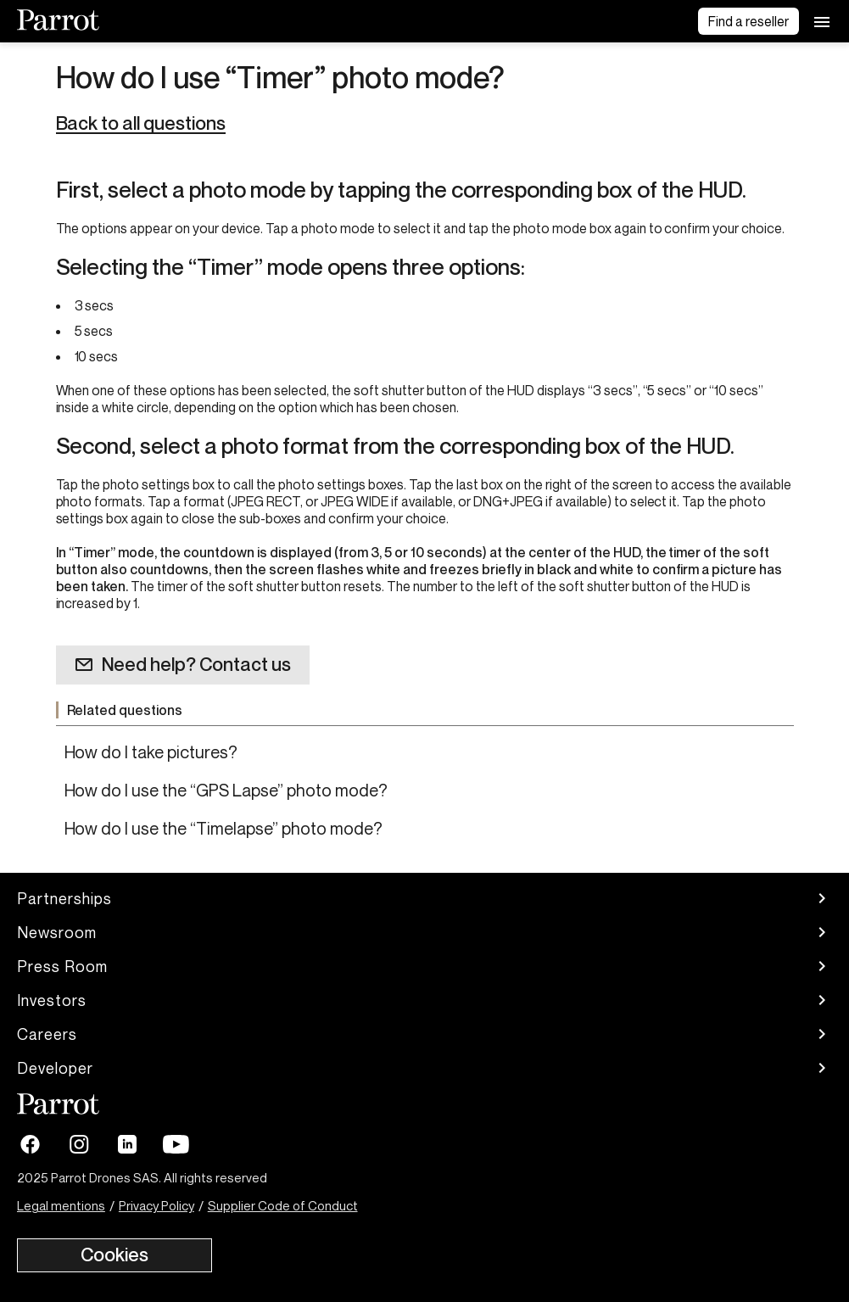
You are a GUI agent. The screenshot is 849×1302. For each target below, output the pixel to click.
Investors (424, 1000)
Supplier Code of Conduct (283, 1205)
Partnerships (424, 898)
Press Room (424, 966)
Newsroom (424, 932)
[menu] (822, 21)
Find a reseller (748, 21)
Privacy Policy (156, 1205)
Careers (424, 1034)
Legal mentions (61, 1205)
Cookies (114, 1254)
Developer (424, 1068)
